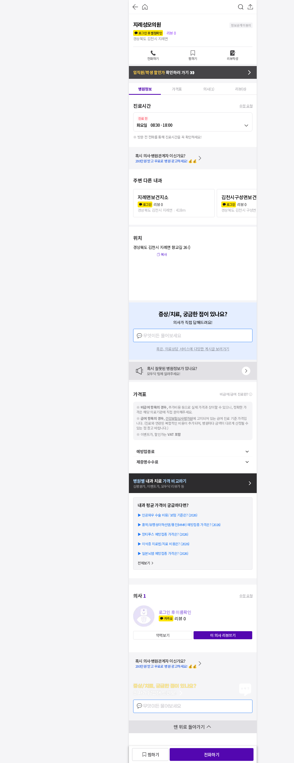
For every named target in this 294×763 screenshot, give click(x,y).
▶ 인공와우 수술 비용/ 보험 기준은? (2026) (167, 515)
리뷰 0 (171, 33)
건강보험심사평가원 (179, 418)
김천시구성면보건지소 (243, 197)
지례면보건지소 (153, 197)
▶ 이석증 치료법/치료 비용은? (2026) (163, 543)
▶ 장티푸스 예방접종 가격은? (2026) (163, 534)
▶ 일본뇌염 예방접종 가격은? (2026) (163, 553)
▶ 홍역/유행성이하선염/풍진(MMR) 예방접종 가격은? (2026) (179, 524)
